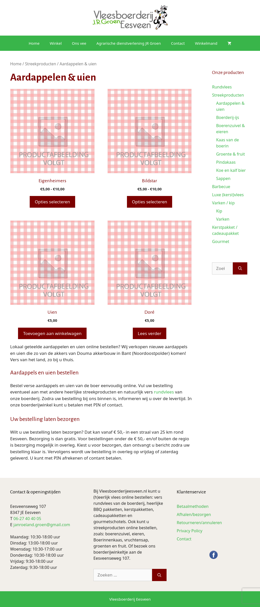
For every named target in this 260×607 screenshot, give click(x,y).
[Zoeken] (240, 268)
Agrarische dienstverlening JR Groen (128, 43)
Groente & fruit (230, 154)
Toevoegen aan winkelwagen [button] (52, 333)
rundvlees (164, 392)
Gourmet (220, 241)
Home (34, 43)
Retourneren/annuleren (199, 522)
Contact (178, 43)
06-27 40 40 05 (27, 518)
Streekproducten (40, 64)
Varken (222, 219)
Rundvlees (222, 87)
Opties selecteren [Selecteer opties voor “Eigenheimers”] (52, 202)
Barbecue (221, 186)
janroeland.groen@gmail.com (41, 524)
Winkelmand (206, 43)
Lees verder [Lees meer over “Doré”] (149, 333)
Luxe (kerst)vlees (228, 195)
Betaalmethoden (192, 506)
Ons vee (79, 43)
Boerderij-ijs (227, 117)
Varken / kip (223, 203)
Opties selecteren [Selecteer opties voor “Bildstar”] (149, 202)
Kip (219, 211)
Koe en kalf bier (231, 170)
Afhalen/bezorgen (194, 514)
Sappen (223, 178)
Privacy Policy (189, 531)
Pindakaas (226, 162)
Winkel (56, 43)
